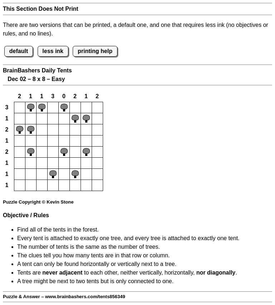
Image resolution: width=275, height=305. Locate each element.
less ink (52, 51)
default (18, 51)
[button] (19, 107)
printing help (95, 51)
